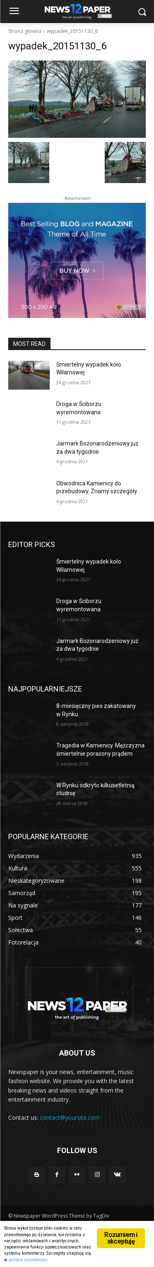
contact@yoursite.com (70, 1117)
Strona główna (24, 31)
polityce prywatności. (28, 1260)
